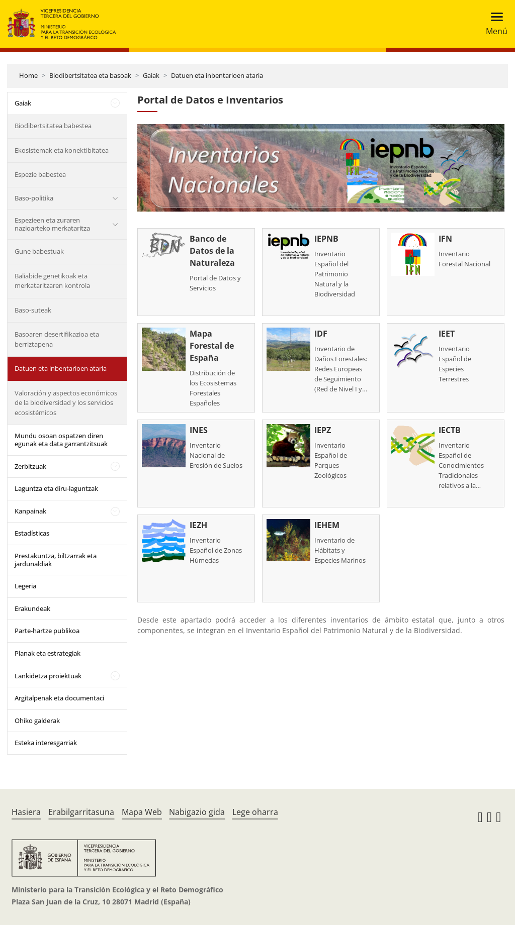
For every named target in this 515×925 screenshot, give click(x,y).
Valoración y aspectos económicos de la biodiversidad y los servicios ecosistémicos (66, 402)
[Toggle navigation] (493, 24)
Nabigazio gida (197, 811)
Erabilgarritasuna (81, 811)
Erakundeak (32, 608)
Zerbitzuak (30, 466)
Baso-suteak (33, 310)
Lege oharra (255, 811)
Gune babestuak (39, 251)
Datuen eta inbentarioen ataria (217, 75)
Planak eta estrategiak (47, 653)
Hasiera (26, 811)
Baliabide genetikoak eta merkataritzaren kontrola (52, 280)
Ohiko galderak (37, 720)
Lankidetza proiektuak (48, 675)
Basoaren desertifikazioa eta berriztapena (57, 339)
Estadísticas (32, 533)
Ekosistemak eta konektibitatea (62, 150)
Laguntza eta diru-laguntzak (56, 488)
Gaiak (151, 75)
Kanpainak (30, 511)
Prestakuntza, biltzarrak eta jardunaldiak (56, 559)
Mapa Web (142, 811)
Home (28, 75)
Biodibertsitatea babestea (53, 125)
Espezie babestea (40, 174)
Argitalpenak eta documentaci (59, 697)
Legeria (25, 585)
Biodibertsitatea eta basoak (90, 75)
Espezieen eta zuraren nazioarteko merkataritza (52, 224)
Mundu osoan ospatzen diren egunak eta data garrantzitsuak (61, 439)
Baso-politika (34, 197)
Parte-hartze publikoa (47, 630)
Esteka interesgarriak (46, 742)
